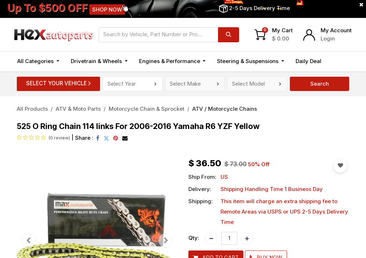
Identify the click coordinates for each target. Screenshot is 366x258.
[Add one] (247, 238)
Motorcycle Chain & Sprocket (146, 108)
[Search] (228, 34)
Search (319, 83)
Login (328, 38)
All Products (32, 108)
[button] (335, 61)
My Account (336, 30)
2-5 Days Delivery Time (259, 8)
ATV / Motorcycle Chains (224, 108)
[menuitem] (308, 61)
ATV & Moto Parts (78, 108)
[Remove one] (211, 238)
